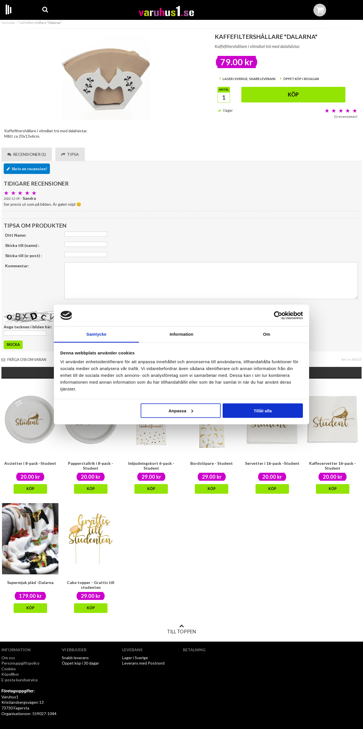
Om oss (8, 657)
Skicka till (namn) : (22, 245)
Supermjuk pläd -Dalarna (30, 582)
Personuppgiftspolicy (20, 663)
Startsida (8, 22)
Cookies (8, 668)
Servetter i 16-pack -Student (272, 463)
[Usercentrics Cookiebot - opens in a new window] (278, 315)
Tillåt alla (263, 410)
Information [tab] (181, 334)
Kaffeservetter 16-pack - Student (332, 465)
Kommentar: (17, 265)
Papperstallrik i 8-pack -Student (90, 465)
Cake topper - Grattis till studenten (90, 585)
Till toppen (181, 629)
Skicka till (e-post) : (23, 255)
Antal (224, 89)
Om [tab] (266, 334)
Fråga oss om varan (23, 360)
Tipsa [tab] (70, 154)
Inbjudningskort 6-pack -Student (151, 465)
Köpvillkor (10, 674)
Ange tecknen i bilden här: (28, 326)
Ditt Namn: (15, 235)
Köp (293, 94)
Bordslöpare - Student (211, 463)
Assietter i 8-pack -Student (30, 463)
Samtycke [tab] (96, 334)
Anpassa (180, 410)
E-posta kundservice (20, 679)
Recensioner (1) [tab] (26, 154)
